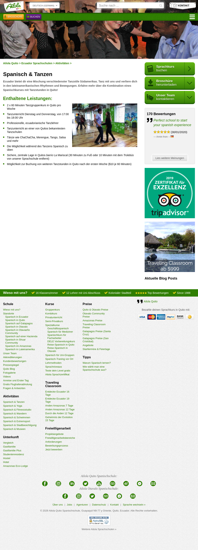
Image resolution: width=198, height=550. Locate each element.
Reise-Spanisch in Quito (60, 344)
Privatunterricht (53, 317)
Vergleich (8, 442)
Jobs (69, 504)
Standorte (8, 313)
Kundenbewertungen (14, 361)
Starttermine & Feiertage (96, 349)
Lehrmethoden (53, 362)
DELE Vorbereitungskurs (61, 341)
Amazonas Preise (92, 320)
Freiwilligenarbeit (58, 428)
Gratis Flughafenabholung (17, 384)
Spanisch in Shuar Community (15, 341)
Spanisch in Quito (15, 320)
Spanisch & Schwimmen (16, 417)
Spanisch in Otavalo (16, 326)
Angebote (88, 345)
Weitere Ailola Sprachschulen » (99, 529)
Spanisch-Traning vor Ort (59, 359)
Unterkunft (11, 437)
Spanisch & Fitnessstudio (17, 409)
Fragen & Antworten (14, 388)
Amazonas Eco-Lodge (15, 465)
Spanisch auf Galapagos (19, 323)
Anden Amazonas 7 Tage (59, 405)
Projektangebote (54, 434)
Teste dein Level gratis (57, 370)
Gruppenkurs (52, 309)
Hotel (6, 462)
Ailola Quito (10, 63)
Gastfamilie (9, 446)
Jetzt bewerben (53, 449)
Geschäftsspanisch (58, 328)
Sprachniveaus (53, 366)
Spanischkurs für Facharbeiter (56, 337)
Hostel (6, 458)
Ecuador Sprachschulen (36, 63)
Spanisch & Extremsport (16, 421)
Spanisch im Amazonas (18, 346)
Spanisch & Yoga (12, 405)
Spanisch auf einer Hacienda (21, 336)
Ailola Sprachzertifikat (57, 374)
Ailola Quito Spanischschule (64, 510)
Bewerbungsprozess (56, 445)
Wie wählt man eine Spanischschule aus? (94, 368)
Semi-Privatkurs (54, 321)
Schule (8, 304)
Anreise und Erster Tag (16, 380)
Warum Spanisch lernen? (97, 362)
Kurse (49, 304)
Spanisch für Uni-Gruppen (59, 355)
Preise (87, 304)
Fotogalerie (9, 372)
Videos (7, 376)
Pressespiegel (11, 365)
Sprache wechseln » (134, 504)
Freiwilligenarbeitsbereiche (60, 437)
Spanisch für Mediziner (60, 331)
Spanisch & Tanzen (14, 401)
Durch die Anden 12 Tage (59, 413)
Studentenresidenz (13, 454)
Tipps (87, 357)
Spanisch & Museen (14, 429)
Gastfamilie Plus (12, 450)
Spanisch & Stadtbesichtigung (20, 425)
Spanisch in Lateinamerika (20, 349)
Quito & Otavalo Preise (95, 309)
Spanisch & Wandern (15, 413)
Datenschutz (99, 504)
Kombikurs (51, 313)
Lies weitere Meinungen (170, 158)
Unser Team (10, 353)
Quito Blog (9, 368)
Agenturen (82, 504)
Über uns (58, 504)
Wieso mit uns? (11, 309)
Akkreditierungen (12, 357)
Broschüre (13, 17)
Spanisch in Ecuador (16, 316)
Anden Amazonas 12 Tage (60, 409)
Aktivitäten (62, 63)
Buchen (34, 17)
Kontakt (114, 504)
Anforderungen (53, 441)
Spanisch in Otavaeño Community (17, 331)
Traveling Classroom (53, 384)
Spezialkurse (52, 325)
